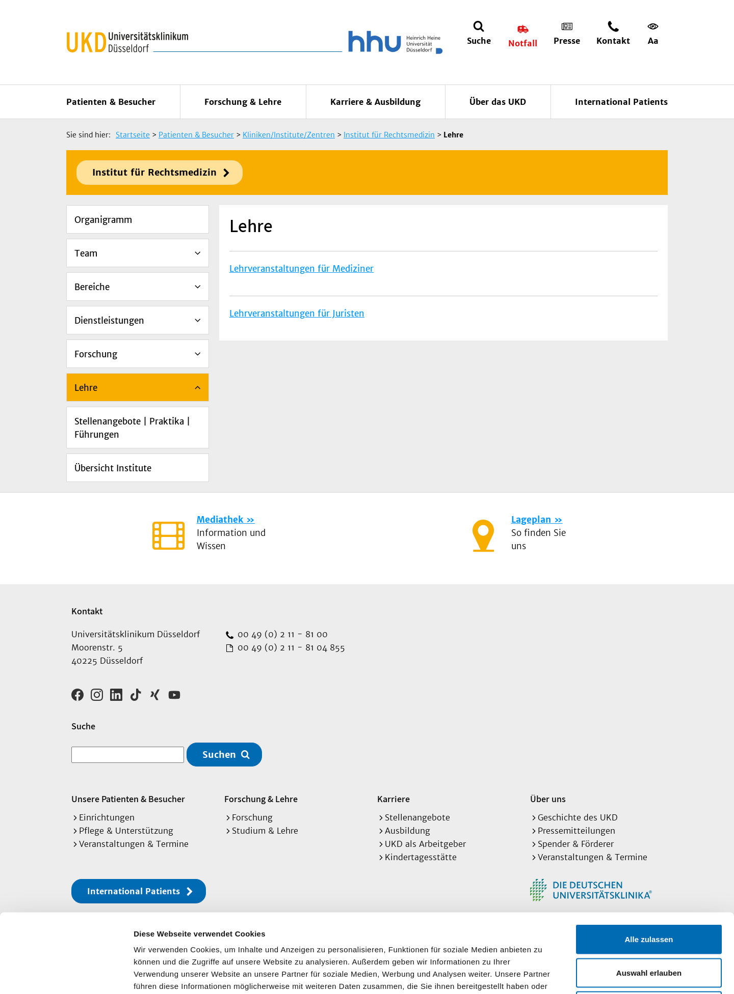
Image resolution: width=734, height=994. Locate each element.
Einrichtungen (107, 817)
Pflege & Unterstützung (126, 831)
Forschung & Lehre (242, 102)
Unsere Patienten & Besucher (128, 799)
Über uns (548, 799)
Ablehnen (649, 927)
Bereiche (92, 287)
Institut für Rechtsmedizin (154, 172)
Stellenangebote (417, 817)
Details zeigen (542, 974)
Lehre (85, 387)
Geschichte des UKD (578, 817)
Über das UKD (497, 102)
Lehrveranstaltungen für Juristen (296, 313)
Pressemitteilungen (576, 831)
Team (85, 253)
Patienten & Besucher (110, 102)
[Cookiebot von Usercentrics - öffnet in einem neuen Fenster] (66, 974)
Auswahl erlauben (648, 894)
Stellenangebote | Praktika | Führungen (132, 428)
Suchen (219, 754)
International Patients (621, 102)
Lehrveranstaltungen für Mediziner (301, 268)
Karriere (393, 799)
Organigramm (103, 219)
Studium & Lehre (265, 831)
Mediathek (220, 519)
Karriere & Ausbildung (375, 102)
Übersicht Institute (112, 468)
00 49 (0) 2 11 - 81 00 (281, 634)
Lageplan (531, 519)
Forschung (95, 354)
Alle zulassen (648, 860)
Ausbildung (407, 831)
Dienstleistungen (109, 320)
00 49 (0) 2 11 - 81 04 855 (290, 647)
